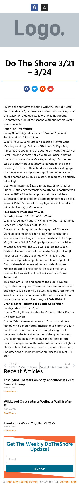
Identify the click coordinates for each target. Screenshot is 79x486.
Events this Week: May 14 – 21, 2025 (29, 423)
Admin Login (68, 482)
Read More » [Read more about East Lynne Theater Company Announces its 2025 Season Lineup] (10, 392)
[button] (27, 89)
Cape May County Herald (22, 482)
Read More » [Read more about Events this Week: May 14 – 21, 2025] (10, 431)
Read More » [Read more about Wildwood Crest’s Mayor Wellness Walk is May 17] (10, 413)
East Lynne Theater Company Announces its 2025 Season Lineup (39, 382)
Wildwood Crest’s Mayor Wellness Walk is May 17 (38, 403)
